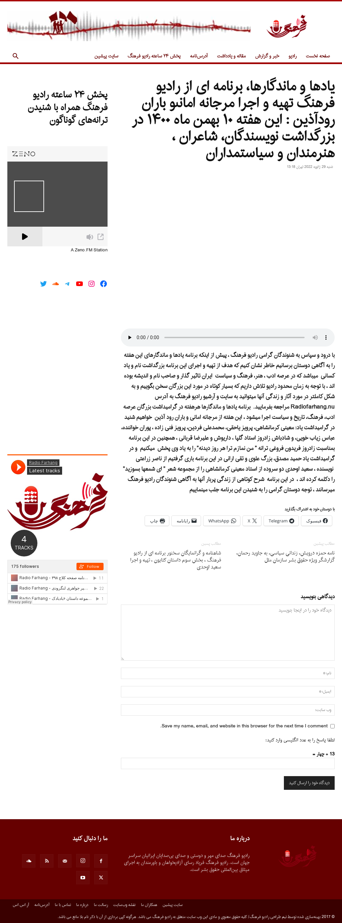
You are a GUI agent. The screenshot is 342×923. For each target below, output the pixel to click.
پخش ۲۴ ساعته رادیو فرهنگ (154, 56)
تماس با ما (63, 905)
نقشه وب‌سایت (124, 905)
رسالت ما (101, 905)
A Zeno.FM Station (89, 250)
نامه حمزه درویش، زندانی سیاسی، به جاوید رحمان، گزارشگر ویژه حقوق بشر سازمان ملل (285, 557)
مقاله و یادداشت (231, 56)
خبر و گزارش (267, 56)
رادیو (293, 56)
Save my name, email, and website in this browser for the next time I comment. (244, 726)
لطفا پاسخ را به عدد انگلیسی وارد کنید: (300, 740)
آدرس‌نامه (199, 56)
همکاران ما (149, 905)
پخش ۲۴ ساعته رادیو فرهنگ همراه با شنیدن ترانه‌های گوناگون (68, 107)
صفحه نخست (318, 56)
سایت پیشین (106, 56)
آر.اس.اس (21, 905)
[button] (15, 57)
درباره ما (82, 905)
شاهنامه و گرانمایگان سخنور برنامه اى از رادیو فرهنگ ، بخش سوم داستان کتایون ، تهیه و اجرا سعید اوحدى (175, 560)
